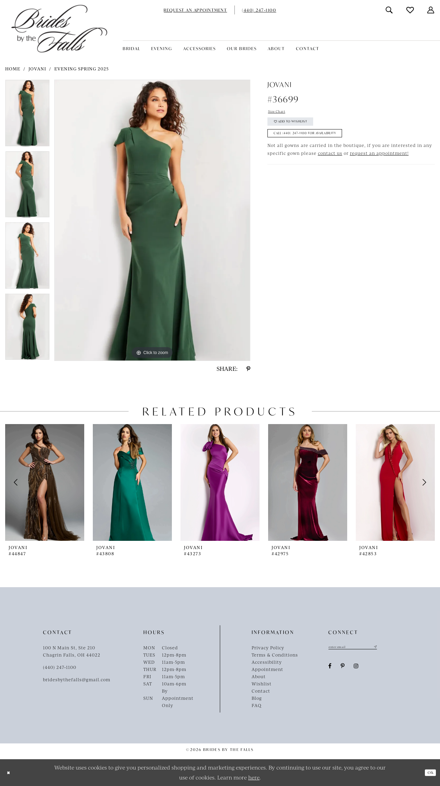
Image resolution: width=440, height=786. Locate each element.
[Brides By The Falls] (59, 28)
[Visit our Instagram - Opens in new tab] (356, 668)
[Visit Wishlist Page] (410, 10)
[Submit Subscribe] (394, 647)
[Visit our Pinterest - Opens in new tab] (343, 668)
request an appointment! (379, 165)
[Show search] (389, 10)
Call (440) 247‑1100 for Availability (320, 143)
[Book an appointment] (195, 10)
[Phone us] (259, 10)
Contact (261, 691)
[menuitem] (195, 10)
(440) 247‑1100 (59, 667)
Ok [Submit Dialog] (428, 772)
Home (12, 69)
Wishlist (262, 684)
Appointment (267, 669)
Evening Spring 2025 (81, 69)
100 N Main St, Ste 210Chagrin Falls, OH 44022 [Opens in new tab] (71, 651)
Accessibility (267, 662)
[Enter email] (362, 647)
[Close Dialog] (10, 773)
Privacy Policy (268, 648)
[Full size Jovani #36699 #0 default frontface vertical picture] (152, 220)
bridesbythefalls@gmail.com (76, 679)
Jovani (37, 69)
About (259, 676)
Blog (257, 698)
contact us (330, 165)
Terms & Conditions (275, 655)
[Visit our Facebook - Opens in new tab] (330, 668)
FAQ (257, 705)
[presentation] (44, 482)
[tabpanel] (27, 115)
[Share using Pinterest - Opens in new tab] (248, 369)
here (254, 777)
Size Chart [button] (280, 113)
